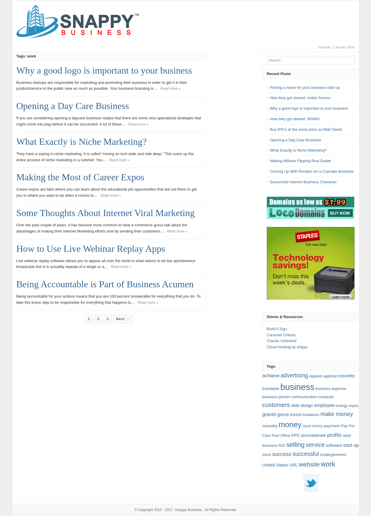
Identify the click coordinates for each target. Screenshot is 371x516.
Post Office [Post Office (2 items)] (280, 435)
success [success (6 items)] (281, 454)
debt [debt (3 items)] (295, 405)
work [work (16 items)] (328, 464)
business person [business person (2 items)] (276, 397)
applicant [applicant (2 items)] (331, 376)
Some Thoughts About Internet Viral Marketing (105, 213)
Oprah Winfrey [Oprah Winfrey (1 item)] (313, 426)
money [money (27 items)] (290, 424)
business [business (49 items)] (297, 387)
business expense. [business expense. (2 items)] (331, 388)
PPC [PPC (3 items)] (295, 435)
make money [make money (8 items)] (337, 414)
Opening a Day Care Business (72, 106)
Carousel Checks (281, 335)
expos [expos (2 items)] (353, 405)
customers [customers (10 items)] (276, 404)
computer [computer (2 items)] (326, 397)
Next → (123, 319)
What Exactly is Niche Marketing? (81, 141)
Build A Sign (277, 329)
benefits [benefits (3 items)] (347, 376)
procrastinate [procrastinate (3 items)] (313, 435)
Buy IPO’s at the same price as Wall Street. (306, 129)
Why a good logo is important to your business (104, 70)
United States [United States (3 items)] (275, 465)
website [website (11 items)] (309, 464)
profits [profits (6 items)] (334, 435)
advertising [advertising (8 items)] (294, 375)
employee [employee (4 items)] (324, 405)
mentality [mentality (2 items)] (270, 426)
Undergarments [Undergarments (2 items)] (333, 454)
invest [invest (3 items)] (295, 414)
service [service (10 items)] (315, 444)
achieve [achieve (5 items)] (271, 375)
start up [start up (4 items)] (351, 445)
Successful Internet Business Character (303, 182)
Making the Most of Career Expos (80, 177)
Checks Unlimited (281, 341)
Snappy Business (188, 510)
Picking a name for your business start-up (305, 87)
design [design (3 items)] (307, 405)
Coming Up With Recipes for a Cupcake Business (312, 171)
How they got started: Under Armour (300, 98)
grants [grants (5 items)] (269, 414)
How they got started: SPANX (295, 119)
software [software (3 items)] (334, 445)
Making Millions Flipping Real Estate (300, 161)
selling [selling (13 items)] (295, 444)
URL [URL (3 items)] (293, 465)
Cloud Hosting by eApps (287, 347)
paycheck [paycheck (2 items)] (332, 426)
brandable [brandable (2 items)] (270, 388)
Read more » (170, 88)
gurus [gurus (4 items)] (283, 414)
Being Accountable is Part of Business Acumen (105, 284)
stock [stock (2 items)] (266, 454)
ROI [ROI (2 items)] (282, 445)
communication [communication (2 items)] (304, 397)
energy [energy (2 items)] (342, 405)
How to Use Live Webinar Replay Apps (90, 248)
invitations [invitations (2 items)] (310, 415)
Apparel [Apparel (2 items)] (315, 376)
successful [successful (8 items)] (305, 454)
